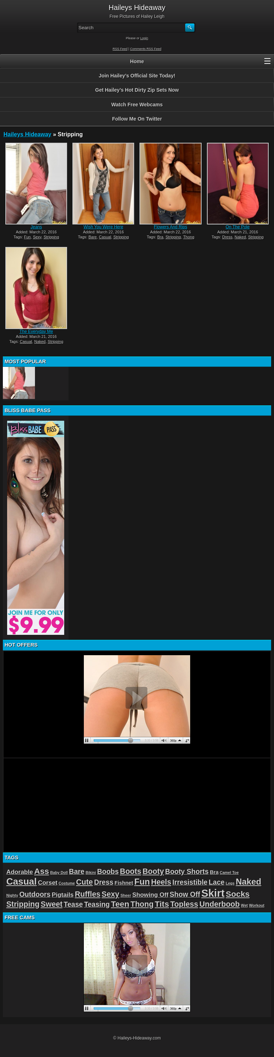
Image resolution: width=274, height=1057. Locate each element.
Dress (227, 237)
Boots (130, 871)
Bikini (91, 872)
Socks (238, 894)
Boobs (107, 871)
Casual (105, 237)
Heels (161, 882)
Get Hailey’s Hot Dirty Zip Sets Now (137, 90)
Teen (120, 904)
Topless (184, 904)
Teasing (97, 904)
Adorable (19, 871)
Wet (244, 905)
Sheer (126, 895)
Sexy (37, 237)
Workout (256, 905)
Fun (27, 237)
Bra (160, 237)
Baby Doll (59, 872)
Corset (47, 882)
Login (144, 38)
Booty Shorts (187, 871)
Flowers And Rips (170, 226)
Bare (92, 237)
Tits (162, 904)
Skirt (212, 893)
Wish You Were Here (103, 226)
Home (137, 61)
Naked (240, 237)
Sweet (51, 904)
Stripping (51, 237)
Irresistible (189, 882)
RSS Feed (120, 49)
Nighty (12, 895)
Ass (41, 871)
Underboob (219, 904)
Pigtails (62, 894)
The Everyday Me (36, 331)
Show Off (185, 894)
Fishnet (124, 883)
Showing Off (150, 894)
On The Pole (238, 226)
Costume (67, 883)
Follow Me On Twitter (137, 119)
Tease (73, 904)
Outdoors (34, 894)
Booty (153, 871)
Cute (84, 882)
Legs (230, 883)
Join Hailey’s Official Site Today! (137, 76)
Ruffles (88, 894)
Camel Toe (229, 872)
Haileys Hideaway (27, 134)
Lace (216, 882)
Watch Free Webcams (137, 104)
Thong (188, 237)
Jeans (36, 226)
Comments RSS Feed (146, 49)
